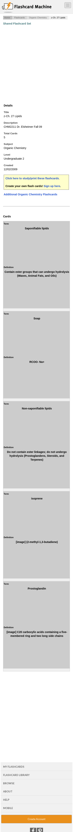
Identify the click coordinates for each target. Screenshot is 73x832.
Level (7, 154)
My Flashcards (13, 766)
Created (8, 165)
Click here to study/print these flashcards (32, 178)
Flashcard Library (16, 775)
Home (7, 17)
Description (11, 122)
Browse (8, 783)
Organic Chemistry (38, 17)
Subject (8, 144)
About (7, 791)
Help (6, 799)
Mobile (8, 808)
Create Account (36, 819)
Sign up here (52, 186)
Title (6, 112)
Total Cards (11, 133)
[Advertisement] (36, 64)
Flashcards (19, 17)
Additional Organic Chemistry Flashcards (30, 194)
